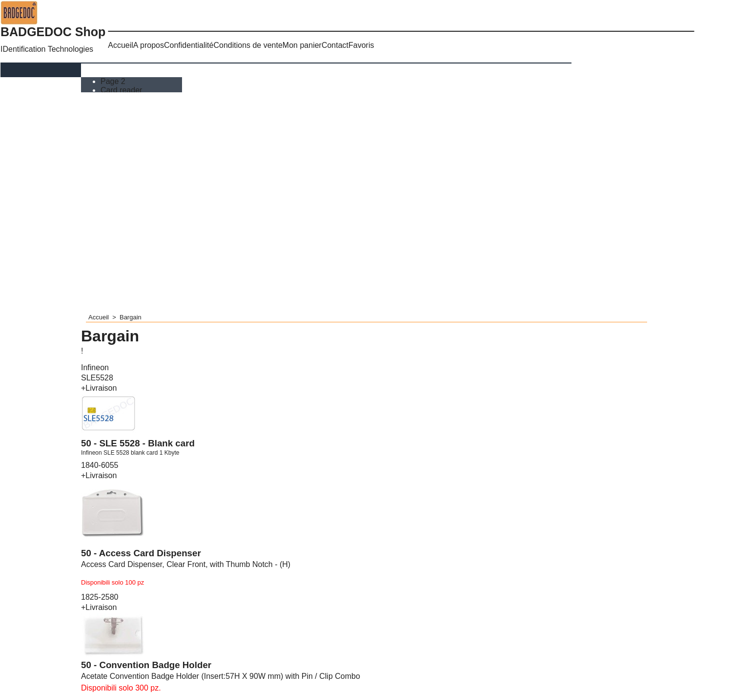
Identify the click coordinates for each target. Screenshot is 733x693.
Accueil (120, 45)
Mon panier (302, 45)
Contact (335, 45)
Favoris (361, 45)
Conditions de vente (247, 45)
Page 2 (114, 81)
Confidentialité (188, 45)
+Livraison (99, 388)
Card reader (122, 90)
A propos (148, 45)
